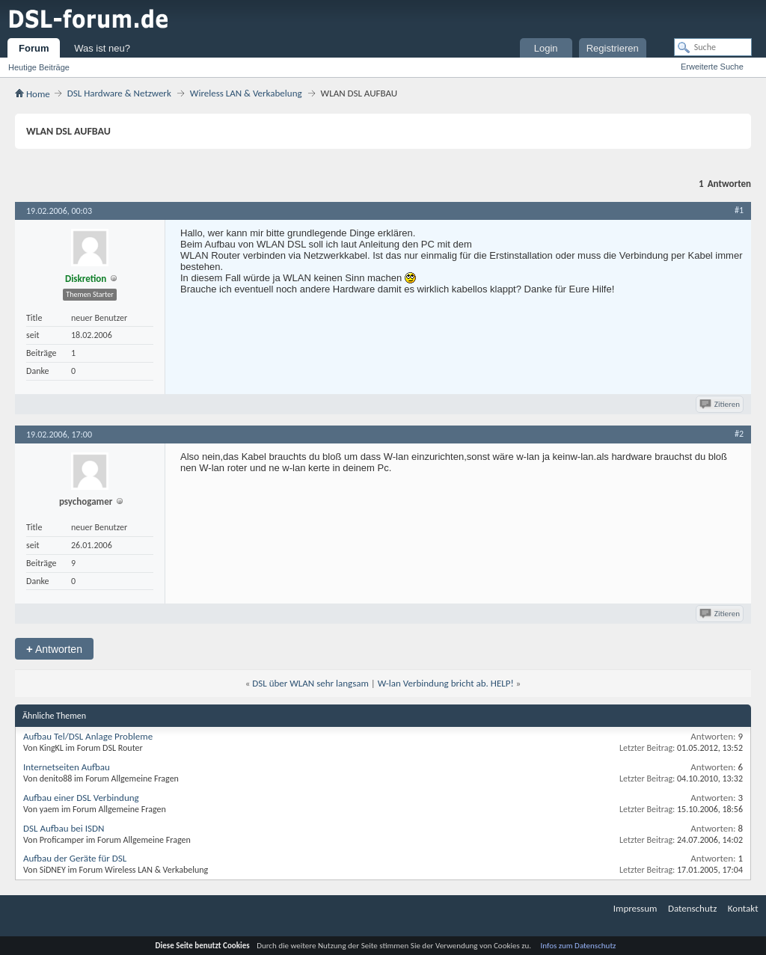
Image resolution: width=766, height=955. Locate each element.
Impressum (635, 908)
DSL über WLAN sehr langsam (310, 683)
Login (546, 48)
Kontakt (743, 908)
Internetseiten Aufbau (66, 767)
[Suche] (713, 47)
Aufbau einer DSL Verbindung (81, 797)
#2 (739, 434)
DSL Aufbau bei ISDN (63, 828)
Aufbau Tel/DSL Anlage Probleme (88, 736)
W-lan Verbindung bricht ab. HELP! (446, 683)
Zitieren (721, 404)
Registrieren (612, 48)
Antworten (54, 648)
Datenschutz (692, 908)
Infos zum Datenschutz (578, 946)
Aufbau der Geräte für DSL (74, 858)
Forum (34, 48)
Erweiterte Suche (712, 66)
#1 (739, 210)
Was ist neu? (102, 48)
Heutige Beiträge (39, 67)
